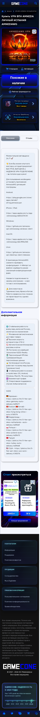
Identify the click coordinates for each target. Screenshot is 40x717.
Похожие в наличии (18, 80)
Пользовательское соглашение (17, 597)
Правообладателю (12, 606)
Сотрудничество (11, 576)
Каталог (9, 11)
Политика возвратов (13, 560)
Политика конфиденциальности (17, 602)
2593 (11, 513)
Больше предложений (19, 521)
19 (29, 513)
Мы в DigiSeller (10, 581)
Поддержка (9, 555)
